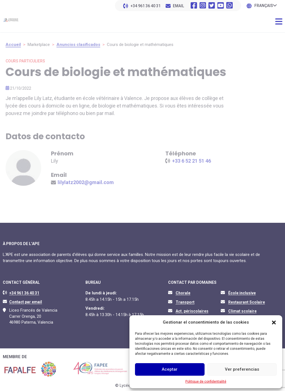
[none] (265, 5)
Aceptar (170, 369)
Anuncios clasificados (78, 44)
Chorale (183, 293)
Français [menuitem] (263, 6)
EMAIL (178, 6)
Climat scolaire (242, 311)
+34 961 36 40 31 (146, 6)
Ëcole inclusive (242, 293)
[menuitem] (265, 5)
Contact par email (25, 302)
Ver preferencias (242, 369)
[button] (274, 322)
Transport (185, 302)
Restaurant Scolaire (246, 302)
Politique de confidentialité (205, 381)
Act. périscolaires (192, 311)
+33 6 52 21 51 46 (191, 161)
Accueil (13, 44)
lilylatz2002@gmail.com (86, 182)
